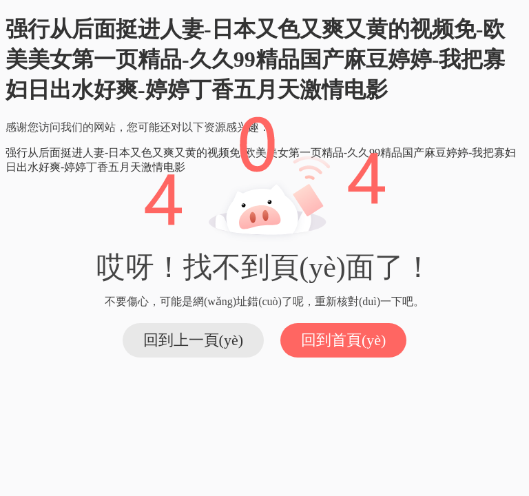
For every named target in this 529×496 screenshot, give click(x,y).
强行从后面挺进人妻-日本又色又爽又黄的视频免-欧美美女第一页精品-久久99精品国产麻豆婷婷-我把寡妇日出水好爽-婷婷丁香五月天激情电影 (255, 59)
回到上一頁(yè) (193, 340)
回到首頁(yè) (343, 340)
